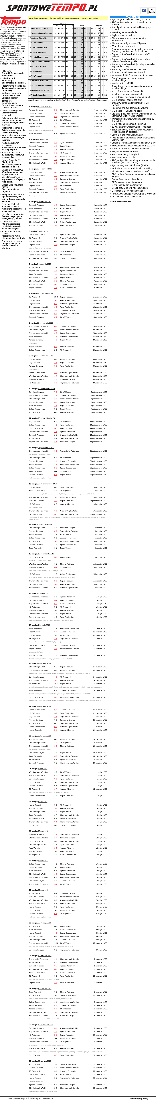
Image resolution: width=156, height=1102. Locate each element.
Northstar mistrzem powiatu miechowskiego (132, 168)
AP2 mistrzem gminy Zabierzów (127, 182)
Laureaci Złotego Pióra (13, 112)
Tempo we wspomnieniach (13, 104)
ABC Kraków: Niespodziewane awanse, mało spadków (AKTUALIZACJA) (133, 161)
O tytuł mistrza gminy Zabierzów (127, 185)
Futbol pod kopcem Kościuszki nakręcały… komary (132, 28)
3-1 (55, 379)
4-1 (55, 186)
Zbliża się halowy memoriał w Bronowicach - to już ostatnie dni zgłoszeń (133, 130)
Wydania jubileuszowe (12, 172)
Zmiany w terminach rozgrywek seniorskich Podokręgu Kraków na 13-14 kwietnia (132, 50)
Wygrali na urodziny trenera (125, 151)
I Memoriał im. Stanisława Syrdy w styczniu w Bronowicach (133, 138)
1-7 (55, 789)
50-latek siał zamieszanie (124, 46)
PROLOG (13, 73)
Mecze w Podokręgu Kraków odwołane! (130, 148)
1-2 (55, 160)
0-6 (55, 127)
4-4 (55, 600)
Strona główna (33, 18)
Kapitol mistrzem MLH (122, 83)
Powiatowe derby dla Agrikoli (125, 154)
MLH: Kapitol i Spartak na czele (127, 111)
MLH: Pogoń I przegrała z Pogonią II (129, 124)
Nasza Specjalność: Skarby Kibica (12, 163)
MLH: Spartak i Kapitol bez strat (127, 100)
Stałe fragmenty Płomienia (124, 32)
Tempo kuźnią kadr (13, 154)
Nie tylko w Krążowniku (13, 216)
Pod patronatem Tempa (13, 197)
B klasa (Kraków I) (93, 18)
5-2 (55, 117)
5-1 (55, 314)
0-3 (55, 451)
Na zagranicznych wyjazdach (14, 146)
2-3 (55, 205)
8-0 (55, 710)
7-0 (55, 392)
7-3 (55, 336)
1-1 (55, 113)
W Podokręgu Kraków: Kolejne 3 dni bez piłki (133, 145)
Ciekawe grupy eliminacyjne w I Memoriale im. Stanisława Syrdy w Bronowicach (134, 115)
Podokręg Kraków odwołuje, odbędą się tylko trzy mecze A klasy (133, 65)
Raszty (145, 1098)
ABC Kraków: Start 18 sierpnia (126, 196)
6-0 (55, 146)
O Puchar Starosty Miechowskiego (128, 191)
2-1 (55, 143)
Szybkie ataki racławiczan (124, 35)
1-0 (55, 176)
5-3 (55, 189)
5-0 (55, 603)
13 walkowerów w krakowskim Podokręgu (131, 127)
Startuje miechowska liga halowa (127, 135)
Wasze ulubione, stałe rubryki (12, 188)
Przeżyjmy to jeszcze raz (14, 88)
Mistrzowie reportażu (13, 130)
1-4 (55, 848)
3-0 (55, 192)
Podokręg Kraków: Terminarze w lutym (130, 108)
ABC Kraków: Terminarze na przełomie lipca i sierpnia (133, 175)
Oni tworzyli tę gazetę (12, 244)
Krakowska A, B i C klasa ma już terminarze (132, 75)
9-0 (55, 779)
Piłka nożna (52, 18)
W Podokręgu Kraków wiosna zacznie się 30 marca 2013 (133, 120)
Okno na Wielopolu (14, 207)
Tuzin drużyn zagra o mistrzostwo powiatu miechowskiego (132, 87)
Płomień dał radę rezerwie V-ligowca (129, 43)
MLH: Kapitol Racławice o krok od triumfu (131, 97)
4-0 (55, 677)
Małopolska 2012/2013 (72, 18)
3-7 (55, 428)
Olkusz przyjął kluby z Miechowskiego (130, 188)
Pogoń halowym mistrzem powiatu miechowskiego (128, 79)
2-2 (55, 110)
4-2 (55, 326)
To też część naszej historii (13, 234)
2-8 (55, 163)
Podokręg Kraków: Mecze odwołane (129, 69)
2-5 (55, 277)
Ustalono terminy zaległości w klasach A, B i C (134, 143)
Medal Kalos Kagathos (13, 179)
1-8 (55, 281)
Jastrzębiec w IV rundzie (123, 157)
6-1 (55, 347)
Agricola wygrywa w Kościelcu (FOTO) (130, 165)
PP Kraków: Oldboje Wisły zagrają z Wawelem (134, 193)
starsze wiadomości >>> (120, 202)
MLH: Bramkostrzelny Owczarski (127, 91)
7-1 (55, 655)
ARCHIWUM (43, 18)
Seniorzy (83, 18)
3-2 (55, 149)
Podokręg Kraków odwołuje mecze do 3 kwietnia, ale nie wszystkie (131, 60)
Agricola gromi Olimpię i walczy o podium (131, 19)
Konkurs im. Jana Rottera (14, 137)
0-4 (55, 567)
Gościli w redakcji (12, 225)
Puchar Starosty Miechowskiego (127, 179)
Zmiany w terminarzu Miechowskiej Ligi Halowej (130, 104)
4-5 (55, 330)
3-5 (55, 638)
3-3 (55, 172)
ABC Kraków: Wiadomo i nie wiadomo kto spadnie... (131, 23)
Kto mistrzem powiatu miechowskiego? (130, 171)
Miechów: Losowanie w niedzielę (127, 94)
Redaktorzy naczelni (11, 95)
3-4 (55, 317)
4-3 (55, 251)
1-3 (55, 179)
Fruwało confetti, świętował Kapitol (128, 72)
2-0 (55, 373)
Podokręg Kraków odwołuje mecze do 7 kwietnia (131, 55)
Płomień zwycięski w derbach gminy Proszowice (129, 39)
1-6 (55, 153)
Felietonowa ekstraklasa (13, 121)
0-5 (55, 756)
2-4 (55, 215)
